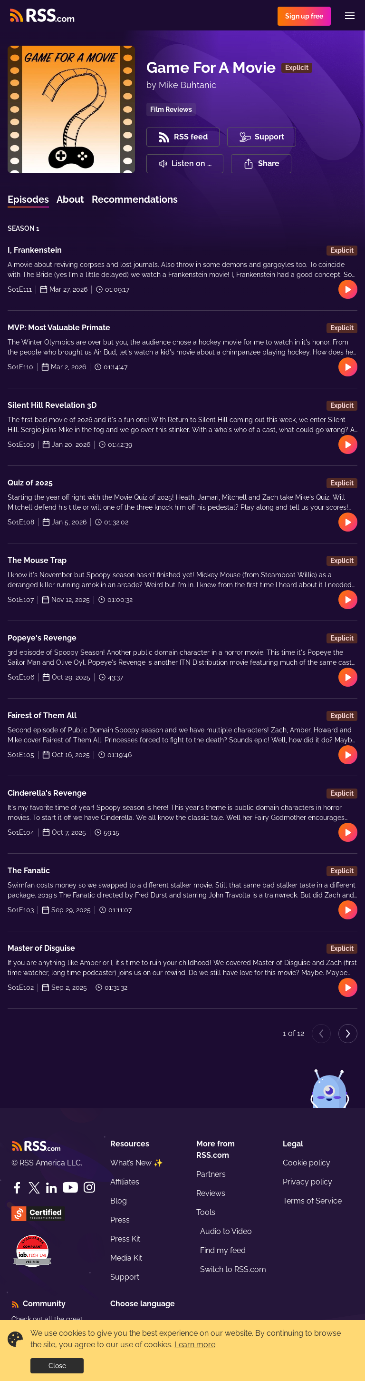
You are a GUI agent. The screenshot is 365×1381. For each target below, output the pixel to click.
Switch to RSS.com (233, 1269)
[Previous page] (321, 1033)
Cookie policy (306, 1162)
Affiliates (124, 1181)
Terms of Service (312, 1200)
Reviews (210, 1193)
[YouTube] (70, 1187)
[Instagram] (89, 1187)
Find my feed (223, 1250)
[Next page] (347, 1033)
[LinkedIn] (51, 1188)
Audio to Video (226, 1231)
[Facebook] (17, 1188)
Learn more (194, 1344)
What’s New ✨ (136, 1162)
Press (120, 1219)
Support (124, 1277)
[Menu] (349, 15)
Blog (118, 1200)
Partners (211, 1174)
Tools (205, 1212)
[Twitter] (34, 1188)
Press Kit (125, 1238)
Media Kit (126, 1258)
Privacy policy (307, 1181)
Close (57, 1366)
